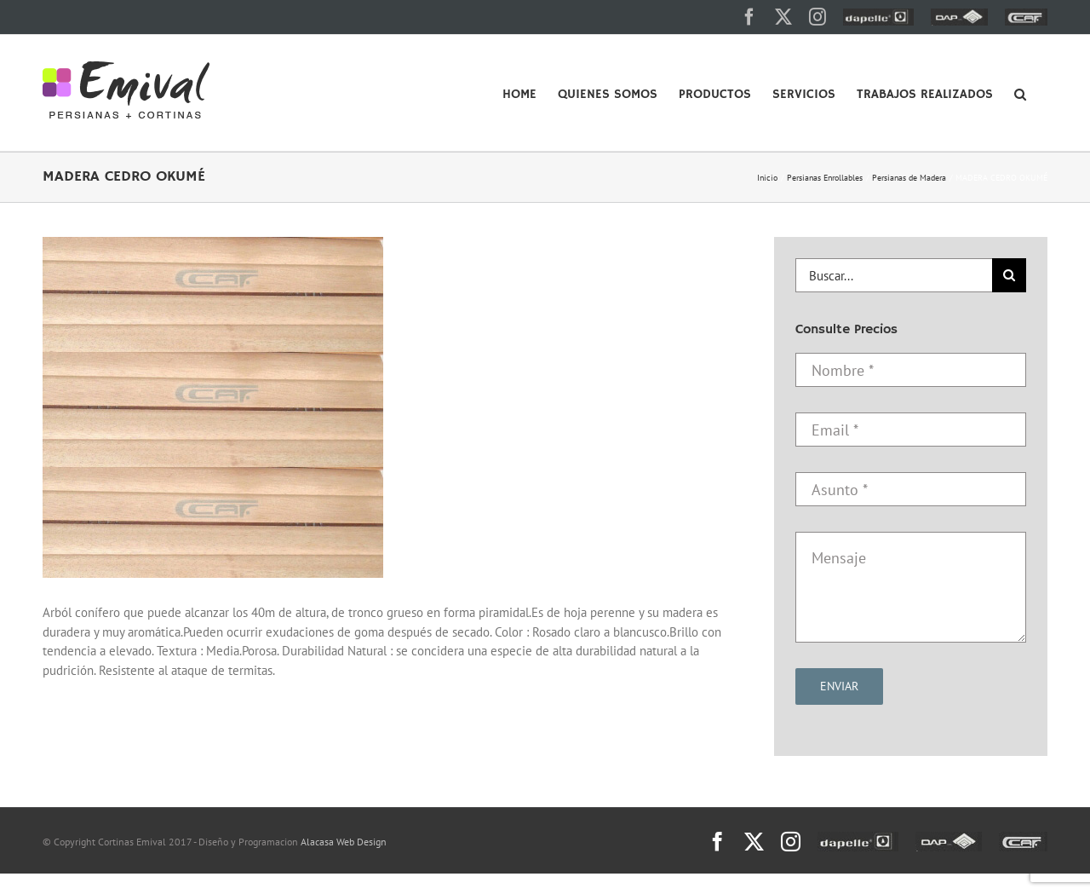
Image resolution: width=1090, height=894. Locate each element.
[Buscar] (1009, 275)
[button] (1020, 93)
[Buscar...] (893, 275)
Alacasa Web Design (344, 841)
